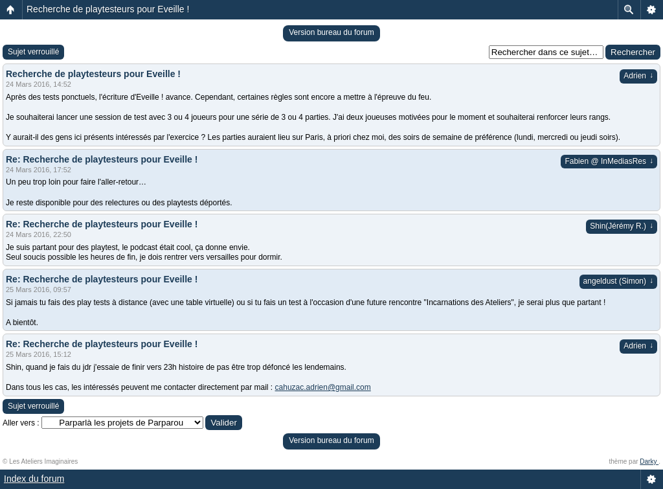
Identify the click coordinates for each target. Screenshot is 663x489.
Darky (649, 461)
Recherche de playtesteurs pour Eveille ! (108, 9)
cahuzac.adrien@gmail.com (323, 387)
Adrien (638, 75)
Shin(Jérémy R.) (621, 226)
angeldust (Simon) (618, 281)
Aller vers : (21, 422)
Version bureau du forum (331, 32)
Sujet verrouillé (33, 51)
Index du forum (34, 478)
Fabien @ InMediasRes (609, 161)
